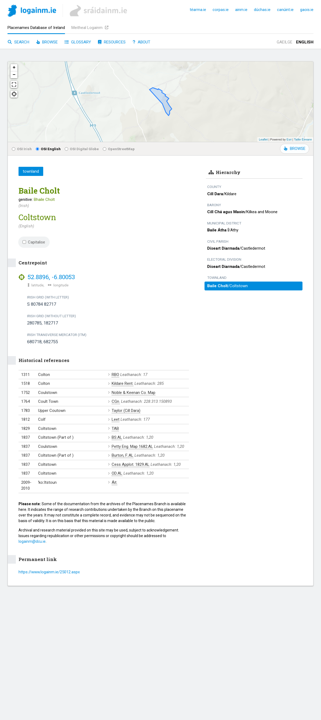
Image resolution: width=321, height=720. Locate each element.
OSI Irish (22, 149)
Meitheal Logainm (89, 27)
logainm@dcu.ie (32, 541)
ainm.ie (241, 9)
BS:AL (117, 437)
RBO (115, 374)
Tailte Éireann (303, 139)
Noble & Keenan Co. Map (133, 392)
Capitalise (34, 242)
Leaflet (263, 139)
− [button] (14, 75)
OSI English (48, 149)
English (304, 42)
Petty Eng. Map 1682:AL (132, 446)
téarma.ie (198, 9)
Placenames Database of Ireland (36, 27)
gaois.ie (306, 9)
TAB (115, 428)
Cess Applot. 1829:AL (130, 464)
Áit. (114, 482)
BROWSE (294, 148)
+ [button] (14, 67)
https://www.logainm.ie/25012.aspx (49, 572)
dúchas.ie (262, 9)
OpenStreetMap (119, 149)
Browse (47, 42)
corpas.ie (221, 9)
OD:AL (117, 473)
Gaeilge (284, 42)
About (141, 42)
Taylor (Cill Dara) (126, 410)
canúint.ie (285, 9)
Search (18, 42)
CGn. (116, 401)
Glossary (78, 42)
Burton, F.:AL (122, 455)
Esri (289, 139)
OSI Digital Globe (82, 149)
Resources (112, 42)
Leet (115, 419)
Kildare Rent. (122, 383)
